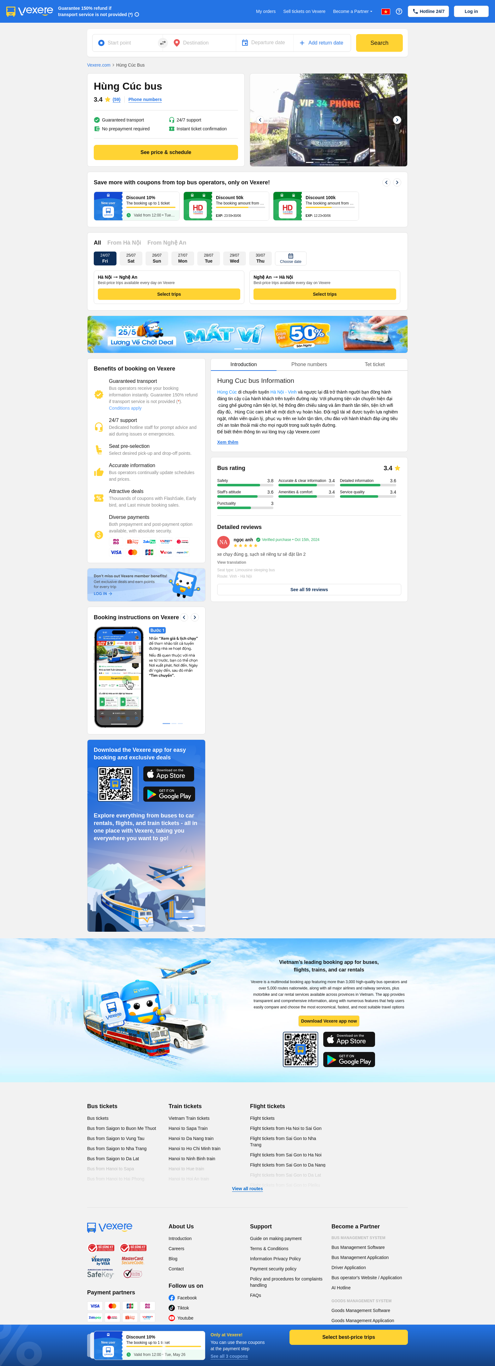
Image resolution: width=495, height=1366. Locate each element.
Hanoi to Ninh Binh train (192, 1158)
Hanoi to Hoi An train (189, 1178)
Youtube (185, 1318)
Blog (173, 1258)
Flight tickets (267, 1106)
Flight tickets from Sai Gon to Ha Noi (285, 1154)
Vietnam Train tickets (189, 1118)
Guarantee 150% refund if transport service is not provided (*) (95, 11)
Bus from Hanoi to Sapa (110, 1168)
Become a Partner (353, 11)
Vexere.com (98, 65)
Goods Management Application (362, 1320)
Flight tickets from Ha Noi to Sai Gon (285, 1128)
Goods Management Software (360, 1310)
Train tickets (185, 1106)
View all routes (247, 1188)
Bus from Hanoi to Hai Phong (115, 1178)
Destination (196, 43)
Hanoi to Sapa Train (188, 1128)
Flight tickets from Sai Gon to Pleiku (285, 1185)
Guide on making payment (275, 1238)
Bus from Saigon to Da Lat (113, 1158)
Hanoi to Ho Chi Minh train (194, 1148)
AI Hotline (341, 1287)
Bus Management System (358, 1238)
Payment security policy (273, 1268)
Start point (119, 43)
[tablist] (309, 365)
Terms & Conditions (269, 1248)
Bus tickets (102, 1106)
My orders (266, 11)
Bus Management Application (360, 1257)
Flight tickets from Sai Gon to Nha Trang (283, 1141)
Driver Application (348, 1267)
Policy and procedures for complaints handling (286, 1282)
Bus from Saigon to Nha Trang (116, 1148)
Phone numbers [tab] (309, 364)
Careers (176, 1248)
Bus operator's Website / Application (366, 1277)
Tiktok (183, 1307)
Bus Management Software (358, 1247)
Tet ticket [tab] (375, 364)
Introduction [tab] (243, 364)
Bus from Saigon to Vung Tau (115, 1138)
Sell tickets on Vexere (304, 11)
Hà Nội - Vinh (284, 392)
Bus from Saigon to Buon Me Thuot (121, 1128)
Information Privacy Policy (275, 1258)
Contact (176, 1268)
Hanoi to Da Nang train (191, 1138)
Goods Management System (361, 1301)
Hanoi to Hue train (186, 1168)
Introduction (180, 1238)
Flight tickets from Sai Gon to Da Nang (287, 1164)
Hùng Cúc (227, 392)
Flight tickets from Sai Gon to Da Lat (285, 1175)
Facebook (187, 1297)
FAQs (255, 1295)
